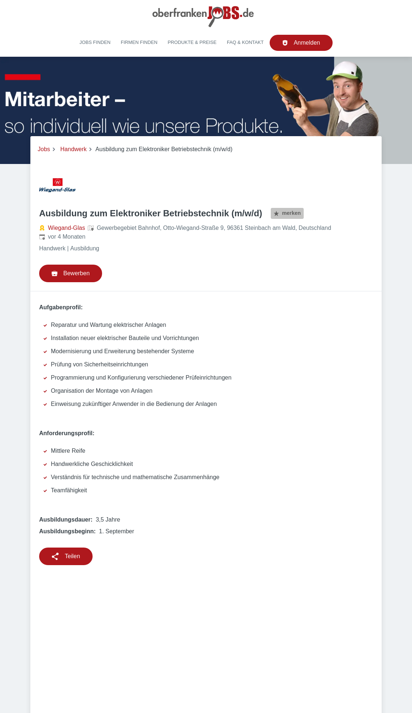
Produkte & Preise (192, 42)
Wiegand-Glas (66, 228)
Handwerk (73, 149)
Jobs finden (95, 42)
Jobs (44, 149)
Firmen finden (139, 42)
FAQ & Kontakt (245, 42)
